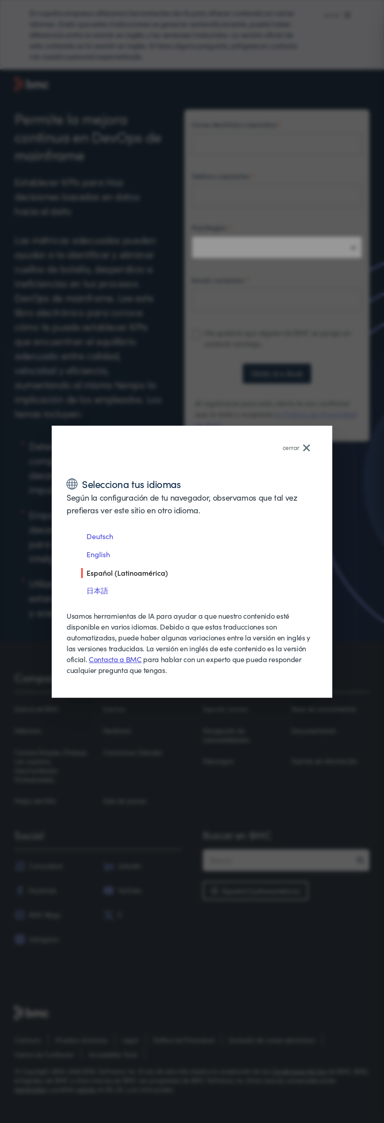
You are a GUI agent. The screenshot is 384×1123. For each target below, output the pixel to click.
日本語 (97, 590)
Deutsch (99, 536)
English (98, 554)
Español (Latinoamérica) (127, 573)
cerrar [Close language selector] (296, 447)
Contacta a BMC (115, 659)
